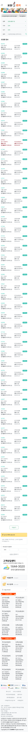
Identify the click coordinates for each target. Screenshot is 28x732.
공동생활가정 (11, 21)
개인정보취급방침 (10, 694)
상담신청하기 (14, 554)
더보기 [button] (14, 527)
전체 (9, 25)
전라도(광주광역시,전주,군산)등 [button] (14, 16)
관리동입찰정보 (10, 697)
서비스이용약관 (17, 691)
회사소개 (8, 691)
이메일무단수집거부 (10, 700)
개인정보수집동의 (7, 546)
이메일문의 (20, 700)
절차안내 (19, 694)
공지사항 (19, 697)
